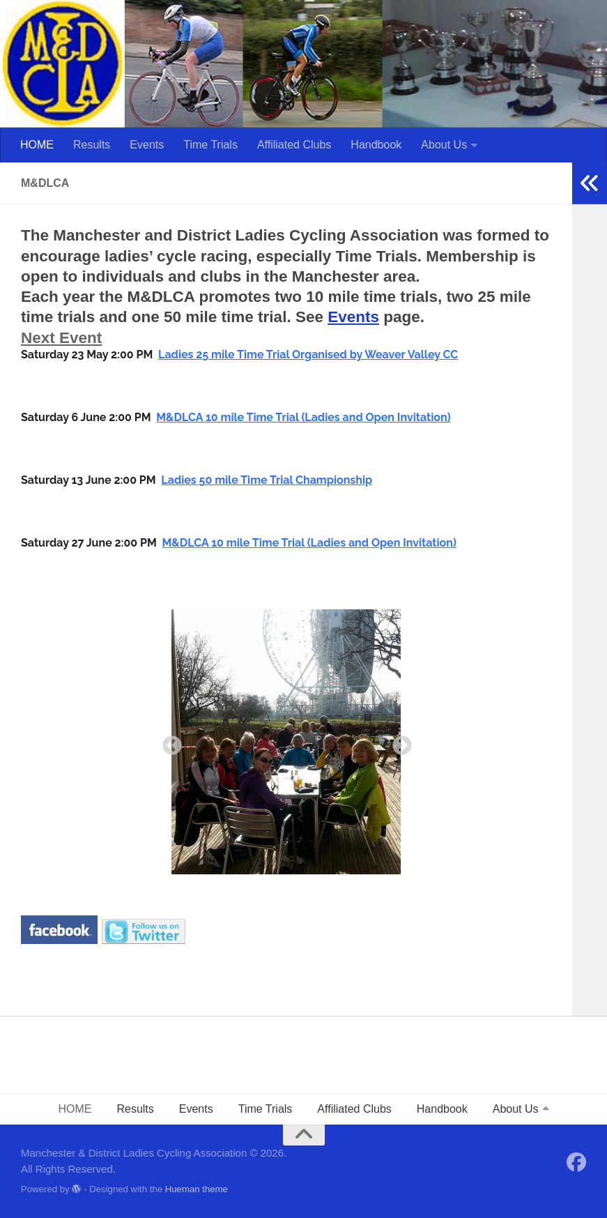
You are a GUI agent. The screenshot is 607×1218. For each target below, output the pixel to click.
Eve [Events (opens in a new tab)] (341, 317)
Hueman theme (196, 1189)
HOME (37, 145)
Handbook (376, 145)
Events (147, 145)
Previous (168, 742)
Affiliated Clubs (294, 145)
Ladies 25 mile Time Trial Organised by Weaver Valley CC (308, 354)
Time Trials (210, 145)
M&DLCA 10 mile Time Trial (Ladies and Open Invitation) (303, 417)
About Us (444, 145)
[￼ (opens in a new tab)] (59, 938)
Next (398, 742)
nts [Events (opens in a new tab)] (367, 317)
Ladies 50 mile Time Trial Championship (266, 480)
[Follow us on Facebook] (576, 1162)
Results (91, 145)
